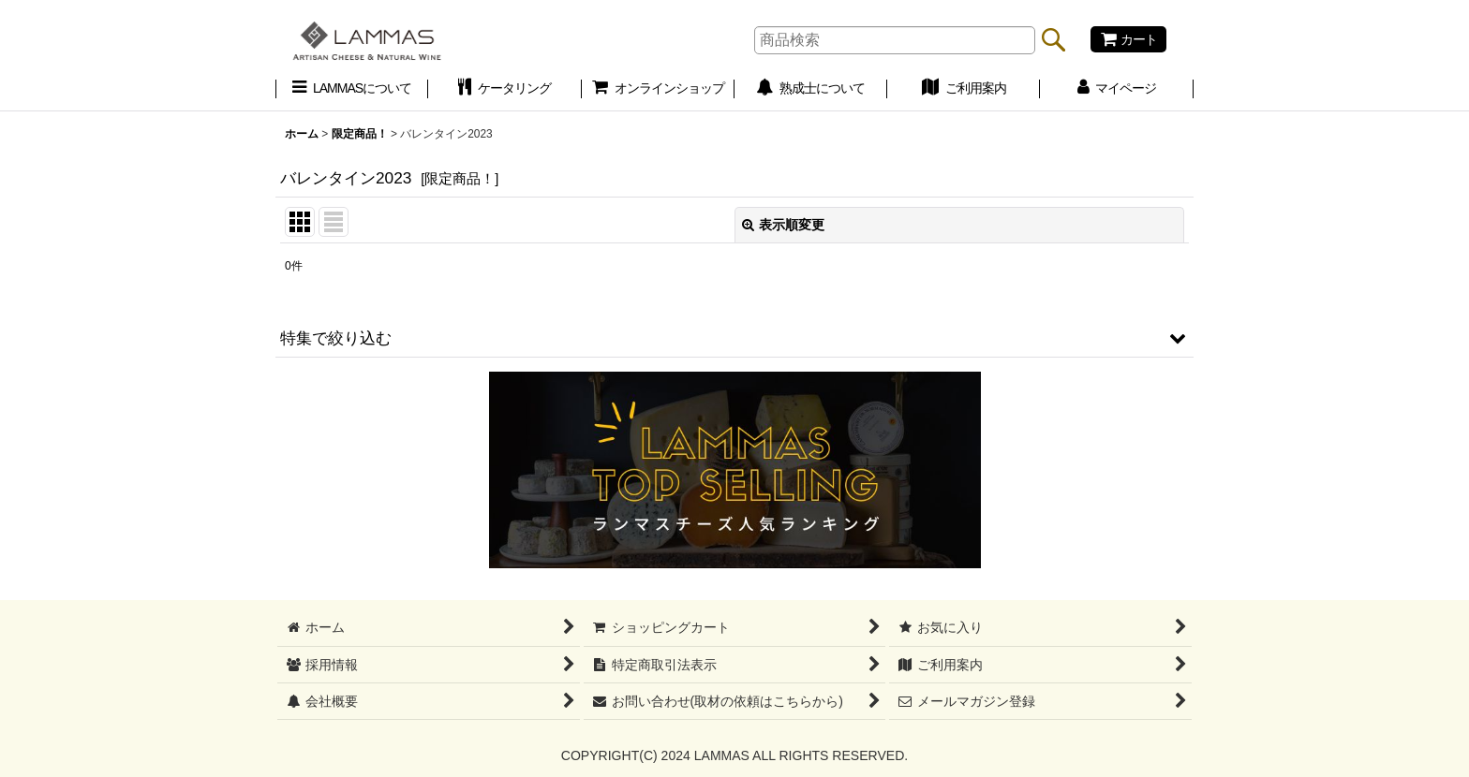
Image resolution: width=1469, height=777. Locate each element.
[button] (734, 338)
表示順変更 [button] (783, 224)
